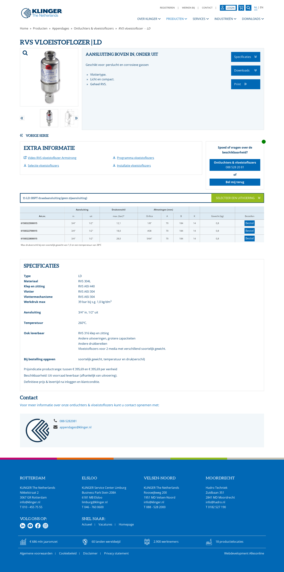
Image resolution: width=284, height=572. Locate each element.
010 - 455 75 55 (32, 507)
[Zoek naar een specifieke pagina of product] (248, 8)
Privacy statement (116, 553)
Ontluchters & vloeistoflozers (94, 28)
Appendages (60, 28)
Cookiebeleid (68, 553)
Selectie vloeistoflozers (43, 165)
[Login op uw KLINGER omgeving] (228, 8)
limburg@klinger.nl (95, 502)
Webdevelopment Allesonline (244, 553)
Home (24, 28)
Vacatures (105, 524)
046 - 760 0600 (94, 507)
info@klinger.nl (30, 502)
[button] (22, 118)
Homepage (126, 524)
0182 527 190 (217, 507)
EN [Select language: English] (261, 7)
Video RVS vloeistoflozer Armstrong (52, 158)
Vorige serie (37, 136)
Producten (40, 28)
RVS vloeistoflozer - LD (134, 28)
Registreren (167, 7)
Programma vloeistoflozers (135, 158)
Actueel (87, 524)
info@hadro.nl (215, 502)
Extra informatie (49, 148)
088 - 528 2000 (156, 507)
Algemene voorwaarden (36, 553)
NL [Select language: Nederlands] (255, 7)
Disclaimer (90, 553)
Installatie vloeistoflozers (134, 165)
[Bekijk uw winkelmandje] (241, 8)
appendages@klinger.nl (75, 427)
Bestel (249, 223)
